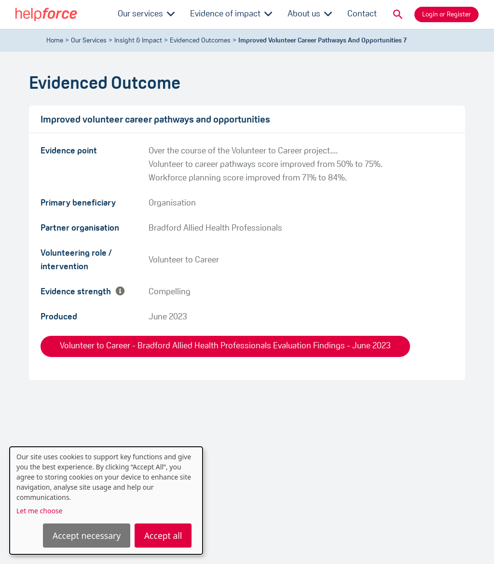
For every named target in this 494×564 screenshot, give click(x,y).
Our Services (89, 40)
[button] (398, 14)
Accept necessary (87, 535)
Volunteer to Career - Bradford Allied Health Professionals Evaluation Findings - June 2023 (225, 346)
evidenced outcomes (200, 40)
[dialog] (106, 500)
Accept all (163, 535)
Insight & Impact (138, 40)
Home (54, 40)
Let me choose (39, 510)
